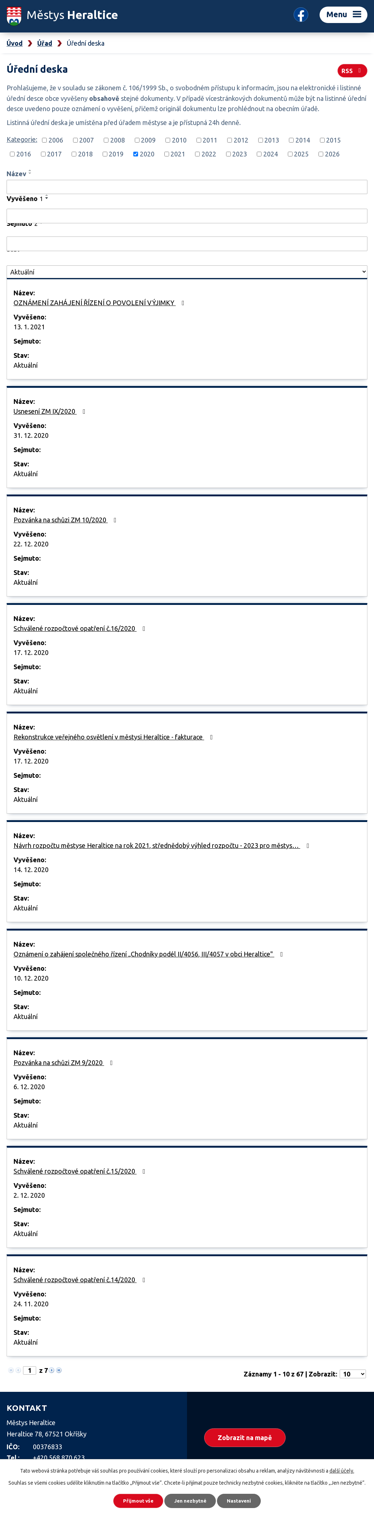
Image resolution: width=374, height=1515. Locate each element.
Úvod (15, 43)
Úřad (44, 43)
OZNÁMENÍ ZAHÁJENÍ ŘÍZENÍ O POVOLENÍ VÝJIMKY (100, 302)
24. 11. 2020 (31, 1303)
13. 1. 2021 (29, 326)
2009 (148, 140)
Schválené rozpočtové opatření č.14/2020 (81, 1279)
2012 (241, 140)
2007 (86, 140)
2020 (147, 154)
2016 (23, 154)
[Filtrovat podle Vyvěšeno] (187, 216)
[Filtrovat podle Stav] (187, 271)
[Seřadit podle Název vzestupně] (30, 170)
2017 (54, 154)
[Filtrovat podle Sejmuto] (187, 243)
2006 (56, 140)
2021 (178, 154)
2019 (116, 154)
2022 (209, 154)
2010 (179, 140)
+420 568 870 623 (59, 1457)
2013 (271, 140)
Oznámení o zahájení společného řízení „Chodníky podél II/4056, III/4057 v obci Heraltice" (150, 954)
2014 (302, 140)
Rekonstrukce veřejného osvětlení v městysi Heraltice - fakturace (115, 737)
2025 (301, 154)
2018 (85, 154)
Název (16, 173)
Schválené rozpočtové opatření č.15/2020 (81, 1171)
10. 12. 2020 (31, 978)
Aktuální (26, 365)
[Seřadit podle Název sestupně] (30, 173)
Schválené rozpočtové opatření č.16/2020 (81, 628)
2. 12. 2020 (29, 1195)
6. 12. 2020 (29, 1086)
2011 (210, 140)
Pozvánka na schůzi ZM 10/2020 (66, 519)
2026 (332, 154)
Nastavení (241, 1500)
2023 (239, 154)
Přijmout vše (135, 1500)
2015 (333, 140)
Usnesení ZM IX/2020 (51, 411)
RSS (352, 70)
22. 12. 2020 (31, 544)
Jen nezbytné (190, 1500)
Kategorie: (22, 139)
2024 (270, 154)
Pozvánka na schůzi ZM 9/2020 (65, 1062)
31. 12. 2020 (31, 435)
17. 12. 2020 (31, 652)
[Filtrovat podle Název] (187, 187)
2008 (117, 140)
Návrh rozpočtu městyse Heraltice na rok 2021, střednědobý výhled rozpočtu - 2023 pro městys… (163, 845)
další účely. (341, 1470)
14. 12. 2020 (31, 869)
